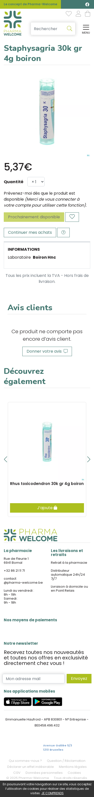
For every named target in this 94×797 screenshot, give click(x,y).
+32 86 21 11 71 (14, 570)
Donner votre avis (47, 351)
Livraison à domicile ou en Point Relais (69, 588)
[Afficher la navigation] (85, 29)
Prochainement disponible (34, 217)
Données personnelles (44, 773)
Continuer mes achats (30, 232)
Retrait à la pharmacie (69, 562)
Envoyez (79, 678)
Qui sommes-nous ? (25, 761)
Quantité (13, 182)
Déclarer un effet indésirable (30, 767)
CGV (17, 773)
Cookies (74, 773)
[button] (5, 459)
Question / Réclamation (66, 761)
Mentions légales (73, 767)
